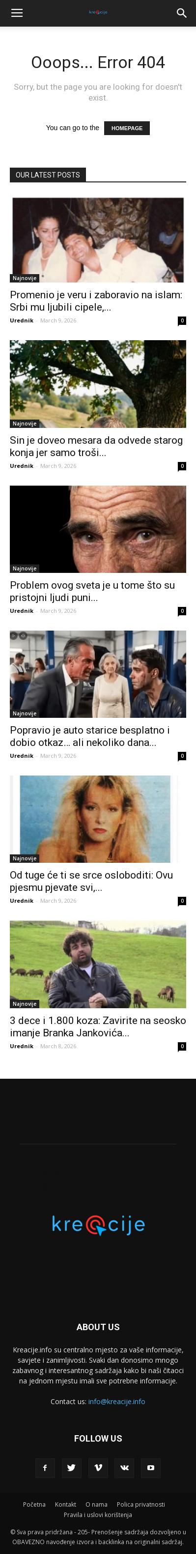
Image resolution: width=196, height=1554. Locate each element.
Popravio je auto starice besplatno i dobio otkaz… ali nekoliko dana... (90, 736)
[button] (182, 13)
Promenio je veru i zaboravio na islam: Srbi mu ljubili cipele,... (96, 301)
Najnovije (24, 278)
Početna (34, 1504)
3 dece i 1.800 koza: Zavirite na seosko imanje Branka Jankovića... (98, 1027)
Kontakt (65, 1504)
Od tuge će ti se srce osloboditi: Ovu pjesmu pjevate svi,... (91, 881)
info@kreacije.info (116, 1401)
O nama (96, 1504)
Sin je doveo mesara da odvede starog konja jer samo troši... (96, 446)
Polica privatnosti (141, 1504)
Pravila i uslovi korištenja (98, 1515)
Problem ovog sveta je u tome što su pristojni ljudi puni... (92, 591)
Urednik (21, 320)
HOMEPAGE (127, 128)
